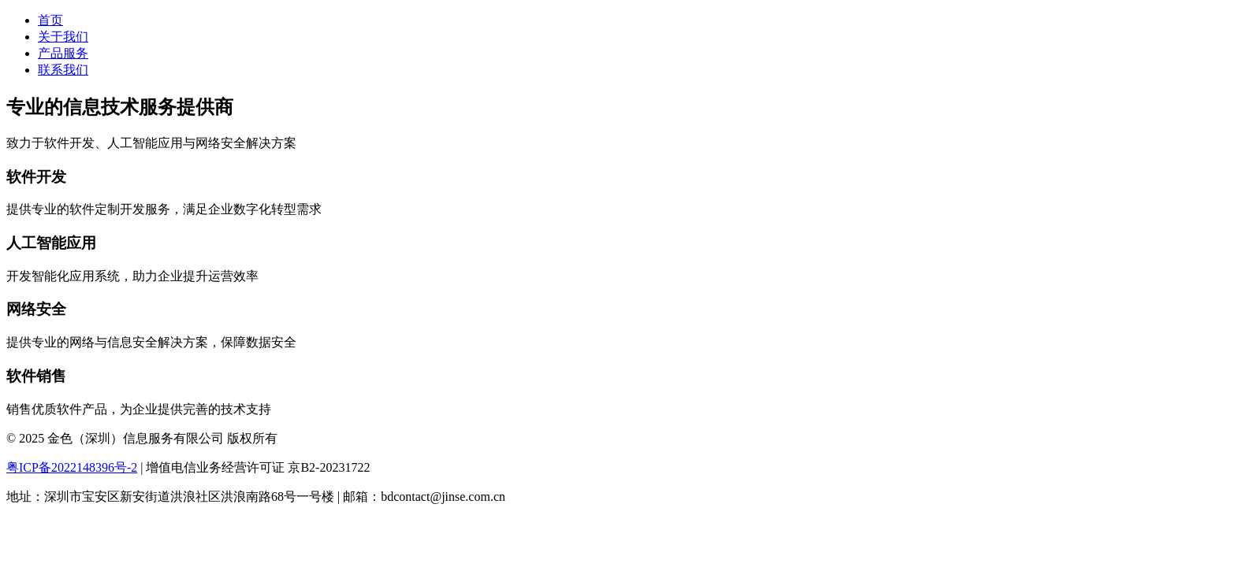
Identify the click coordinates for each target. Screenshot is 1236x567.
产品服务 (63, 53)
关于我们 (63, 36)
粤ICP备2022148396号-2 (71, 467)
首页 (50, 20)
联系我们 (63, 69)
